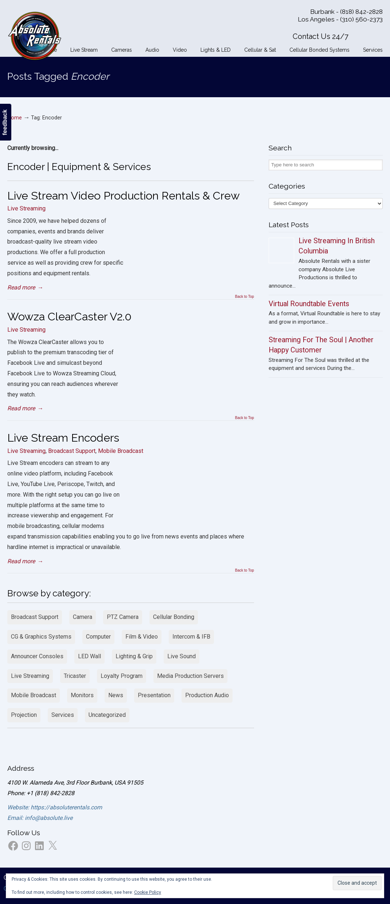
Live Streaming (26, 208)
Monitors (82, 695)
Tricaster (75, 675)
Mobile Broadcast (120, 450)
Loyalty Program (122, 675)
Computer (98, 636)
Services (62, 714)
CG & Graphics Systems (41, 636)
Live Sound (181, 656)
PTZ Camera (123, 616)
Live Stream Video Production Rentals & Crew (123, 195)
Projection (24, 714)
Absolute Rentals (34, 34)
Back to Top (244, 297)
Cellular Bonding (173, 616)
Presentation (154, 695)
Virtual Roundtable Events (309, 304)
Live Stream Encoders (63, 437)
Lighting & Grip (134, 656)
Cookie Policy (147, 892)
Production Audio (207, 695)
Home (14, 118)
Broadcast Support (71, 450)
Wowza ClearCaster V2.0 (69, 316)
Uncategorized (107, 714)
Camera (82, 616)
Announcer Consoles (37, 656)
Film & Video (141, 636)
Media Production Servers (190, 675)
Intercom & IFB (191, 636)
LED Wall (89, 656)
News (115, 695)
